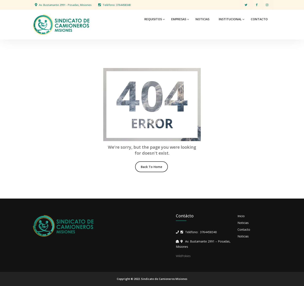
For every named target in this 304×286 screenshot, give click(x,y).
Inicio (241, 216)
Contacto (244, 229)
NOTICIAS (202, 19)
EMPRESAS (178, 19)
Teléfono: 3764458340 (117, 5)
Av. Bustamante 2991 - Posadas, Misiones (65, 5)
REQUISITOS (153, 19)
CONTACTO (259, 19)
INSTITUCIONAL (230, 19)
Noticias (243, 223)
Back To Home (151, 167)
